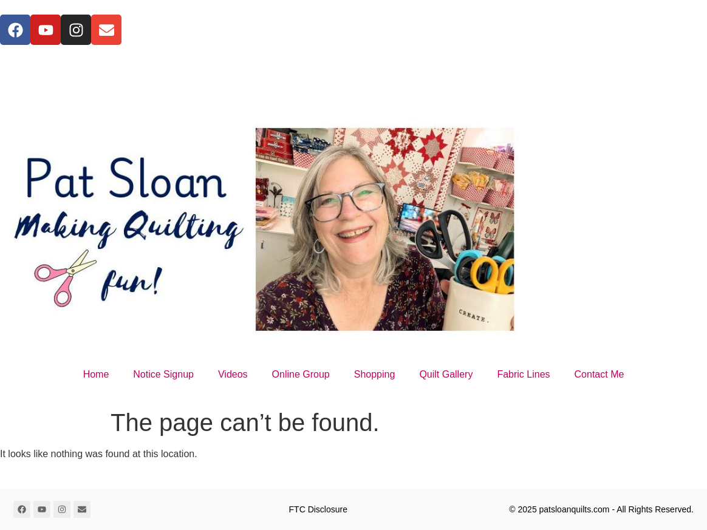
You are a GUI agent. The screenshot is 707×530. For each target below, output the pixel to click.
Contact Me (599, 374)
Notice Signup (163, 374)
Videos (233, 374)
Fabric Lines (523, 374)
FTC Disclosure (318, 509)
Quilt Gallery (446, 374)
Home (96, 374)
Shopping (374, 374)
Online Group (301, 374)
